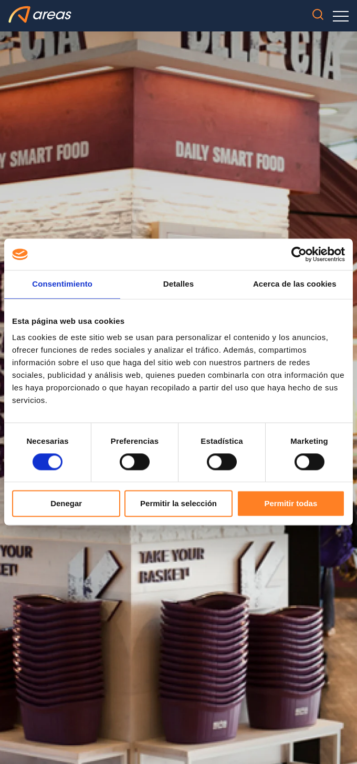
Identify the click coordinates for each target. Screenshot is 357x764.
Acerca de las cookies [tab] (295, 283)
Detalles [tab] (178, 283)
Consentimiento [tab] (62, 283)
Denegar (66, 503)
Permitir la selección (178, 503)
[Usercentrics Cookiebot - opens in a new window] (299, 254)
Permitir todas (290, 503)
